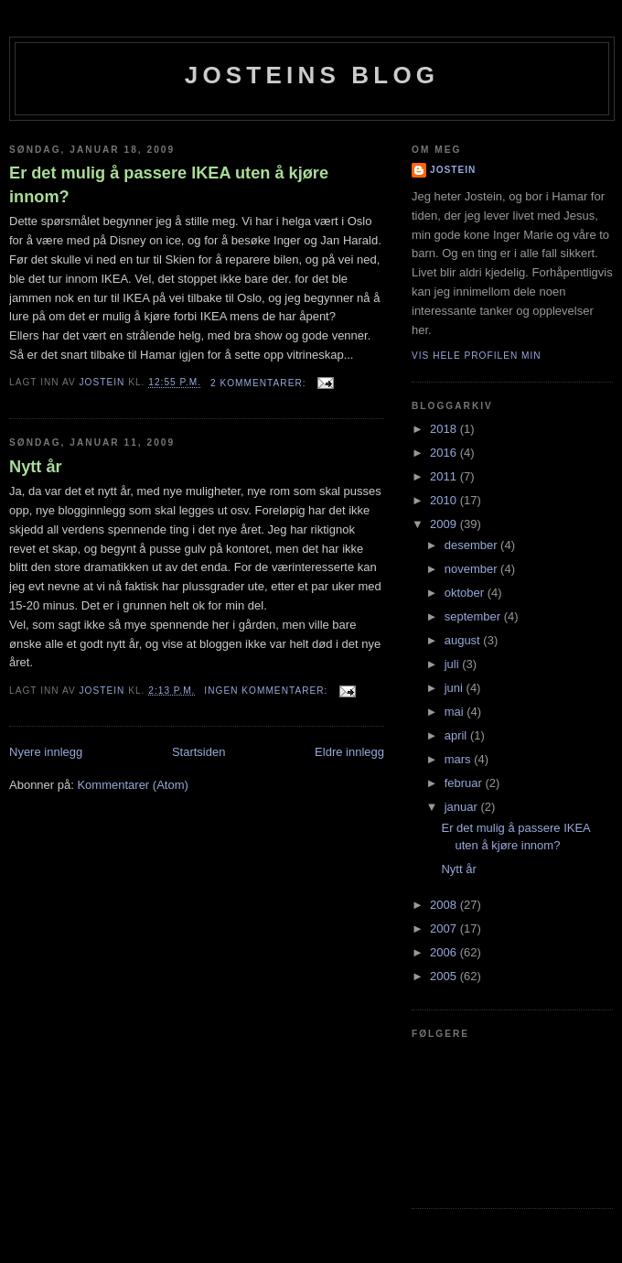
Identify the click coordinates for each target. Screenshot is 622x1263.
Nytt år (35, 467)
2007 (445, 928)
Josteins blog (312, 75)
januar (463, 807)
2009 (445, 524)
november (472, 569)
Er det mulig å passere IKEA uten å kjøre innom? (168, 184)
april (457, 735)
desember (472, 545)
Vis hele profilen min (477, 356)
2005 (445, 976)
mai (456, 711)
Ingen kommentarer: (267, 690)
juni (455, 688)
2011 (445, 476)
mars (460, 759)
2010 (445, 500)
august (464, 640)
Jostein (453, 170)
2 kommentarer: (259, 383)
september (474, 616)
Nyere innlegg (45, 752)
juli (454, 664)
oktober (466, 592)
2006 (445, 952)
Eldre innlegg (349, 752)
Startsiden (199, 752)
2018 (445, 429)
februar (465, 783)
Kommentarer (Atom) (132, 785)
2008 (445, 905)
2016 (445, 452)
